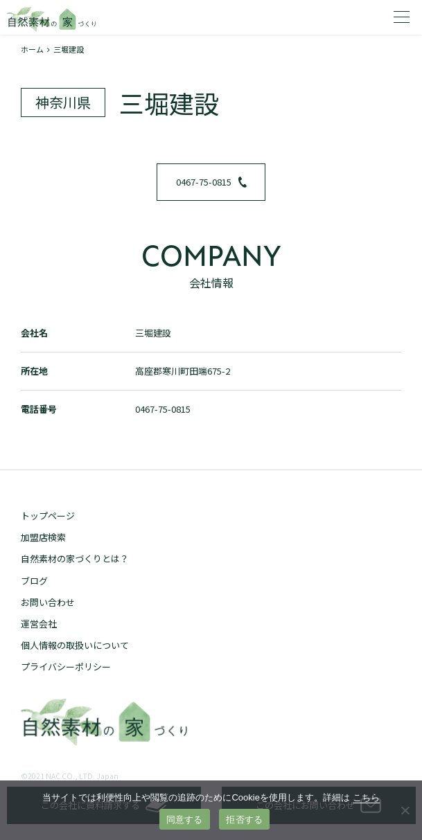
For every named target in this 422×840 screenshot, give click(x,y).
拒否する (244, 819)
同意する (184, 819)
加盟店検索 (43, 537)
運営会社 (39, 623)
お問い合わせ (48, 602)
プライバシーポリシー (66, 666)
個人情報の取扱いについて (75, 645)
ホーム (32, 49)
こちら (366, 797)
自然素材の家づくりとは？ (75, 558)
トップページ (48, 515)
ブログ (34, 580)
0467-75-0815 (211, 181)
